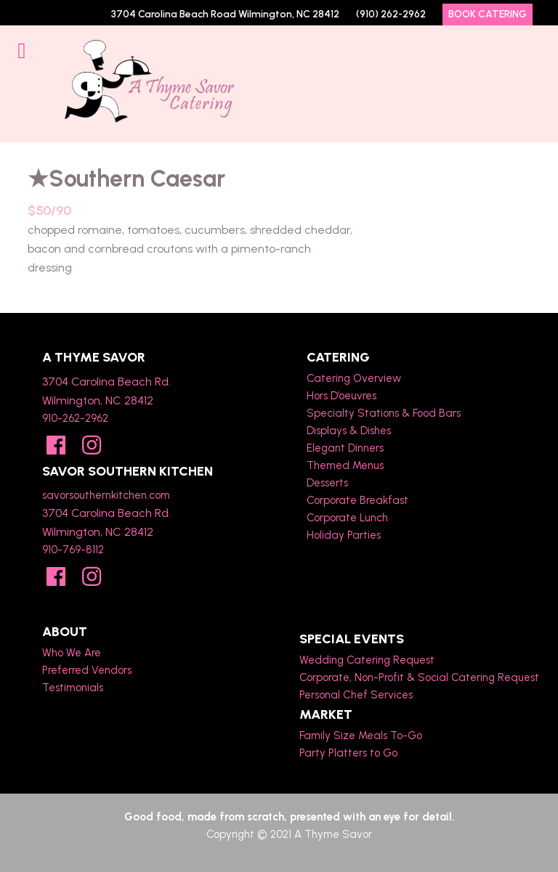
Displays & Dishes (349, 430)
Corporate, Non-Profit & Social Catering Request (419, 677)
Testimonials (72, 687)
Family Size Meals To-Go (360, 735)
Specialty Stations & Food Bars (384, 413)
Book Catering (487, 14)
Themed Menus (345, 465)
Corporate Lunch (347, 517)
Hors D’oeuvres (341, 395)
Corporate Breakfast (357, 500)
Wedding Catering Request (366, 660)
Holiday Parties (344, 535)
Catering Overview (354, 378)
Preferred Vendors (87, 670)
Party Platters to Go (348, 752)
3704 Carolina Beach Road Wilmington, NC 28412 (225, 14)
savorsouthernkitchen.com (106, 495)
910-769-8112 (73, 549)
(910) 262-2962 (391, 14)
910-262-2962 (75, 418)
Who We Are (71, 652)
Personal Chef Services (356, 694)
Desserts (327, 482)
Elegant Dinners (345, 448)
